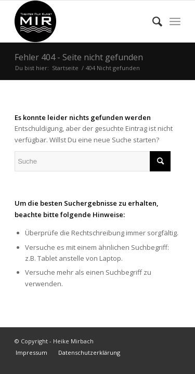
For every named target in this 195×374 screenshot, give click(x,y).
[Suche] (152, 21)
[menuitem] (152, 21)
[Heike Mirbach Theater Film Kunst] (81, 21)
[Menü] (175, 21)
